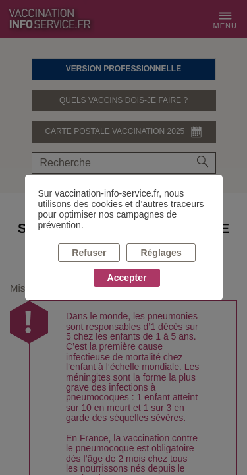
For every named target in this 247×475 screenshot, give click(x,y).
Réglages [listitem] (160, 252)
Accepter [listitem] (127, 277)
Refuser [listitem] (89, 252)
